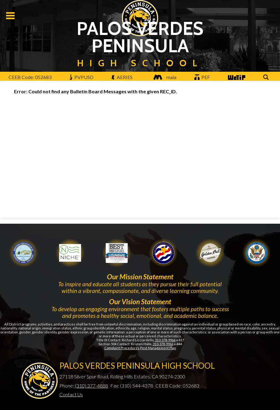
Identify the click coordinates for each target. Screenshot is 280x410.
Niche (70, 252)
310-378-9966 (165, 340)
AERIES (122, 77)
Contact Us (71, 394)
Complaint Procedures (122, 348)
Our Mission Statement (140, 276)
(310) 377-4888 (91, 385)
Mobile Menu (10, 15)
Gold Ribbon (210, 252)
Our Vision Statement (140, 301)
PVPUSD (81, 77)
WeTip (236, 77)
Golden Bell (163, 252)
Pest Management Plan (158, 348)
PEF (202, 77)
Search (266, 77)
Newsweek (116, 252)
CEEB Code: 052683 (30, 77)
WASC (23, 252)
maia (163, 77)
